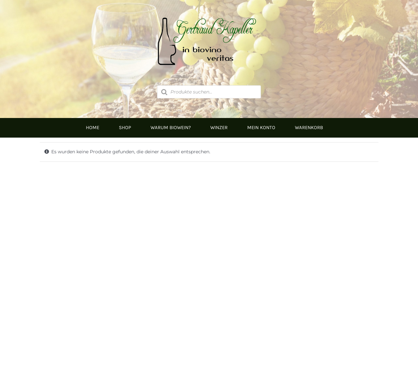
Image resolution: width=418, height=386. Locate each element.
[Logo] (209, 15)
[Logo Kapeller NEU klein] (209, 203)
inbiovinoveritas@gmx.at (127, 341)
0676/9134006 (123, 307)
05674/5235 (110, 320)
